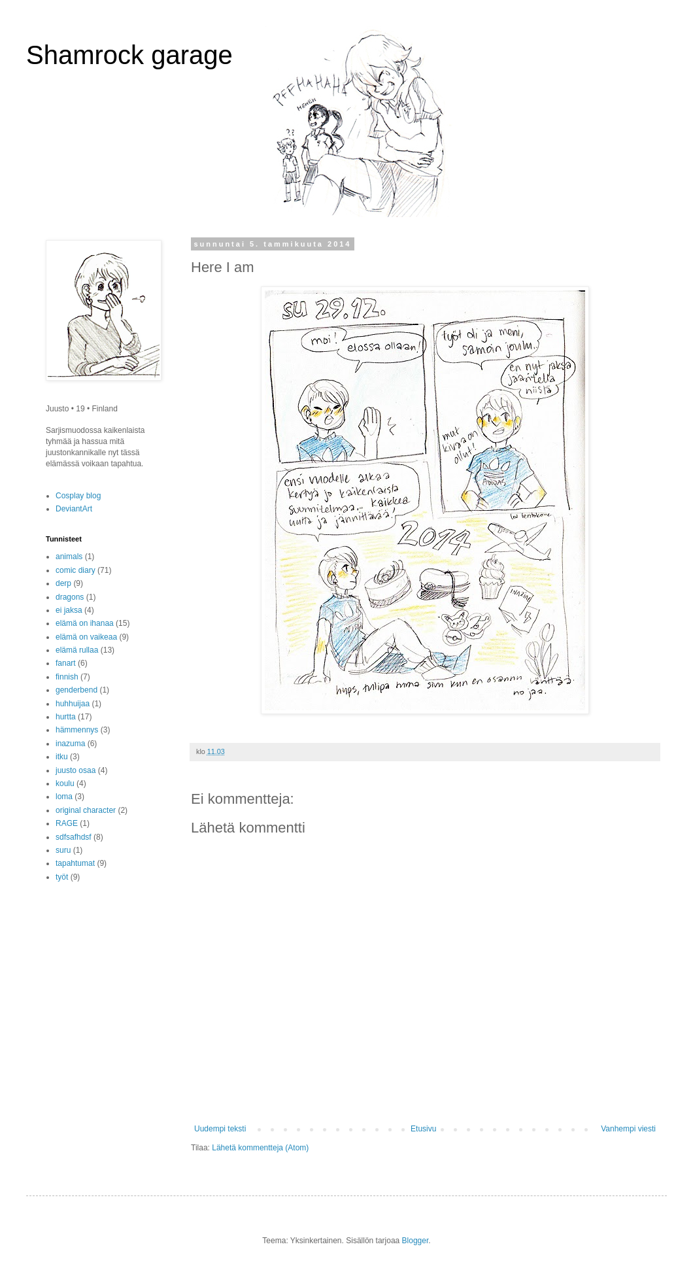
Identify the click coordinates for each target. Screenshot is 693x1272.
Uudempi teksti (220, 1128)
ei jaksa (69, 610)
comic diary (75, 570)
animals (69, 556)
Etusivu (423, 1128)
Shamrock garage (129, 55)
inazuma (70, 743)
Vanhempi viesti (628, 1128)
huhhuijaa (73, 703)
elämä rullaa (77, 650)
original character (86, 810)
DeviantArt (74, 508)
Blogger (415, 1240)
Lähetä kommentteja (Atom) (260, 1147)
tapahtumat (75, 863)
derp (63, 583)
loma (64, 796)
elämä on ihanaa (85, 623)
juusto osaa (75, 770)
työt (62, 877)
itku (62, 756)
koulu (65, 783)
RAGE (67, 823)
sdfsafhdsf (74, 837)
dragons (70, 597)
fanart (66, 663)
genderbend (76, 690)
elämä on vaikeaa (86, 637)
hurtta (66, 716)
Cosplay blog (78, 495)
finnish (67, 676)
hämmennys (77, 729)
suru (63, 850)
